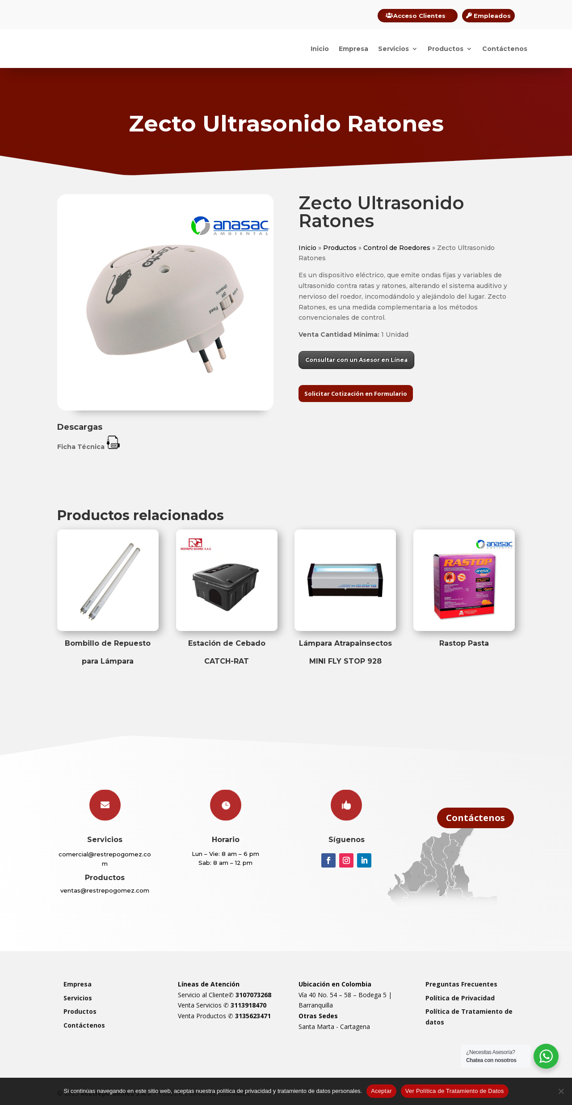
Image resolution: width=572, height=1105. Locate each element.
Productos (445, 49)
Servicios (393, 49)
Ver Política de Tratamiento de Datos (454, 1091)
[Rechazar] (560, 1091)
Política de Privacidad (460, 998)
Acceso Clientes (419, 15)
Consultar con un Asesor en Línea (356, 359)
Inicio (320, 49)
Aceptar (381, 1091)
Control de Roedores (396, 248)
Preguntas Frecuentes (461, 984)
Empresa (353, 49)
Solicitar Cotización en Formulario (355, 394)
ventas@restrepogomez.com (104, 890)
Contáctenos (504, 49)
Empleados (492, 15)
